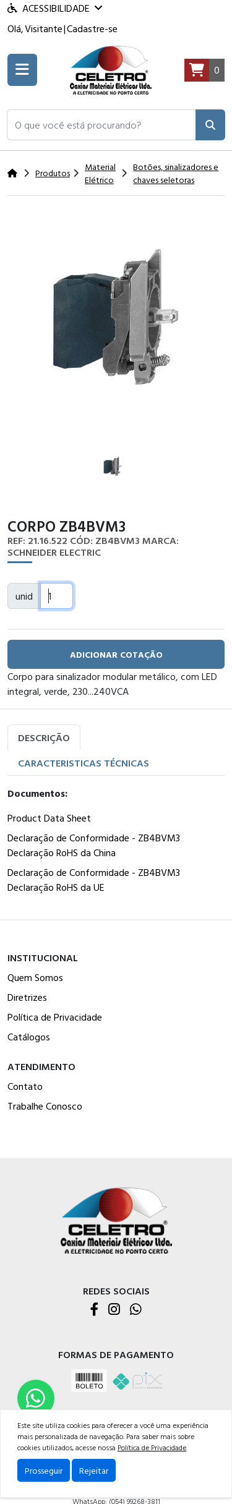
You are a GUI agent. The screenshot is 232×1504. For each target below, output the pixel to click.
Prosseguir (43, 1470)
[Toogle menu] (22, 70)
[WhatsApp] (136, 1310)
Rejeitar (93, 1470)
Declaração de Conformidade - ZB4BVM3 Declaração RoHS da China (93, 845)
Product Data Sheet (49, 817)
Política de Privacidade (54, 1016)
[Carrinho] (204, 70)
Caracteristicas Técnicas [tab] (83, 762)
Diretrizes (27, 997)
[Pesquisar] (210, 124)
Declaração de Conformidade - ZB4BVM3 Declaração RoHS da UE (93, 879)
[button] (101, 124)
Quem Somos (35, 977)
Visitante (43, 28)
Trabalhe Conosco (44, 1105)
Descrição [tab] (44, 737)
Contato (25, 1086)
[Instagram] (114, 1310)
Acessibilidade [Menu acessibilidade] (54, 8)
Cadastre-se (92, 28)
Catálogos (28, 1036)
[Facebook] (94, 1310)
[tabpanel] (116, 842)
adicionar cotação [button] (116, 654)
